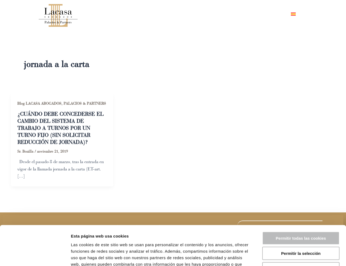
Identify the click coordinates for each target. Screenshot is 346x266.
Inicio (162, 14)
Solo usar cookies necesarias (300, 231)
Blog (243, 14)
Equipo (188, 14)
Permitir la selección (301, 216)
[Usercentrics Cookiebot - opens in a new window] (35, 255)
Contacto (270, 14)
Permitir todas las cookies (301, 201)
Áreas (218, 14)
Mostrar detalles (290, 255)
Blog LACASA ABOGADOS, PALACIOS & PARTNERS (61, 103)
